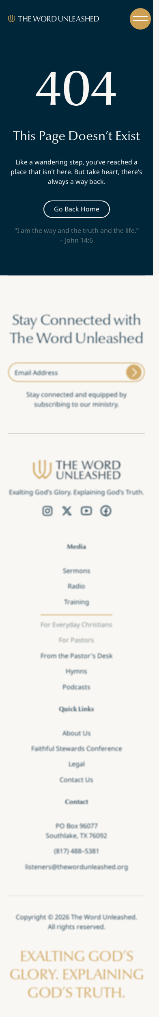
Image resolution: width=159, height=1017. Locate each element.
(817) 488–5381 (76, 851)
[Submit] (134, 372)
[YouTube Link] (86, 511)
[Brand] (53, 18)
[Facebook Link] (105, 511)
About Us (76, 733)
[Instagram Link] (47, 511)
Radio (76, 586)
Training (76, 601)
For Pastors (76, 640)
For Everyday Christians (76, 624)
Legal (77, 764)
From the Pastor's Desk (77, 656)
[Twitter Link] (66, 511)
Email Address (36, 372)
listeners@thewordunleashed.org (76, 866)
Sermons (76, 571)
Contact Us (76, 779)
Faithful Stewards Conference (76, 748)
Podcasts (76, 686)
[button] (140, 19)
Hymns (76, 671)
